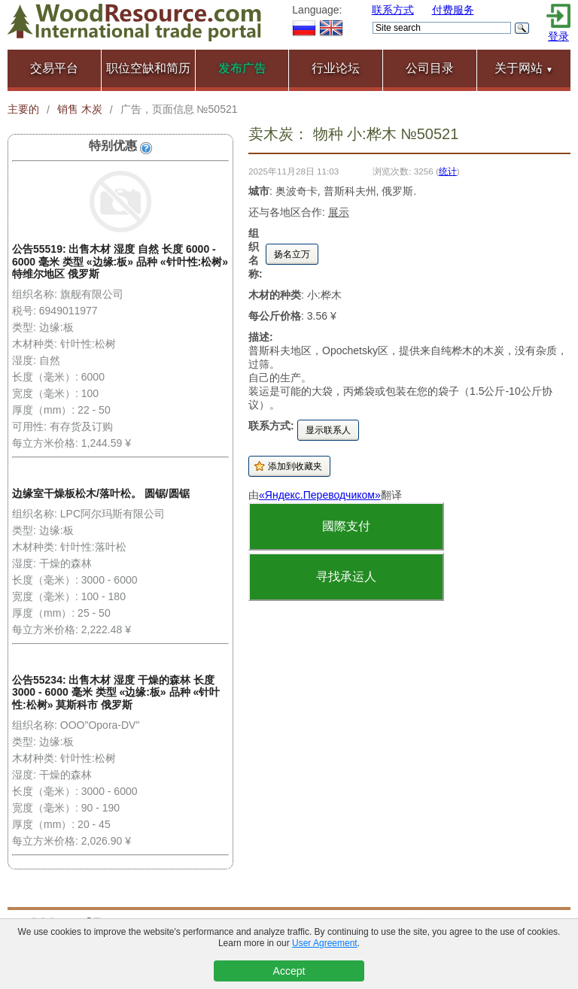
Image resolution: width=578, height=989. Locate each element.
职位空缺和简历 (148, 68)
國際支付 (346, 526)
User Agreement (324, 943)
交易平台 (54, 68)
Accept (289, 971)
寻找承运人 (346, 576)
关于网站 (523, 68)
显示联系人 (328, 430)
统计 (448, 171)
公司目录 (430, 68)
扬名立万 (292, 254)
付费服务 (453, 10)
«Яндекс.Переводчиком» (320, 495)
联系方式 (393, 10)
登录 (558, 36)
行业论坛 (336, 68)
